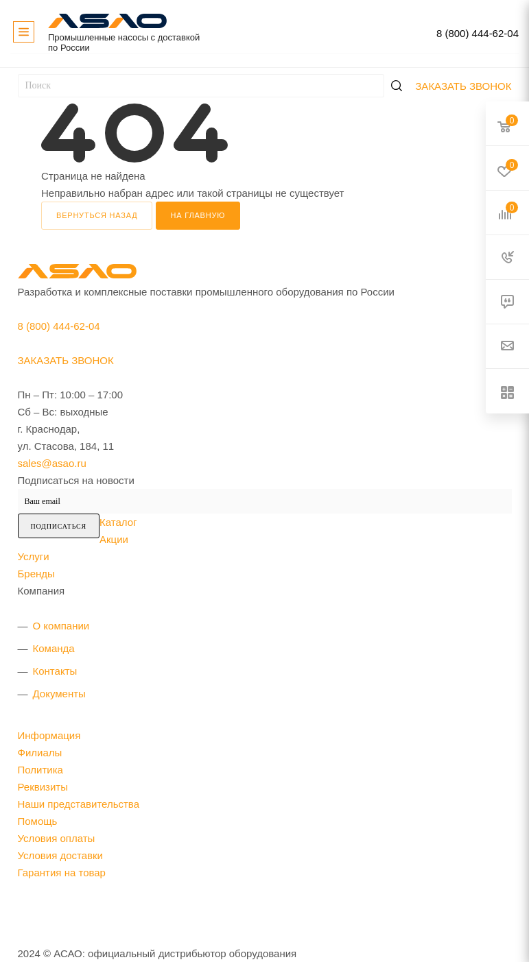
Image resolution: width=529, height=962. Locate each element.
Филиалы (40, 752)
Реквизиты (43, 787)
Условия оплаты (56, 838)
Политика (40, 769)
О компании (61, 626)
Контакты (55, 671)
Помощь (38, 821)
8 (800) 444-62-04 (477, 33)
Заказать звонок (463, 86)
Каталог (118, 522)
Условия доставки (60, 855)
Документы (59, 693)
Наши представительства (79, 804)
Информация (49, 735)
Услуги (33, 556)
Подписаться (58, 526)
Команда (54, 648)
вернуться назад (96, 215)
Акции (113, 539)
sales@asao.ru (52, 463)
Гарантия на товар (62, 872)
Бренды (36, 573)
